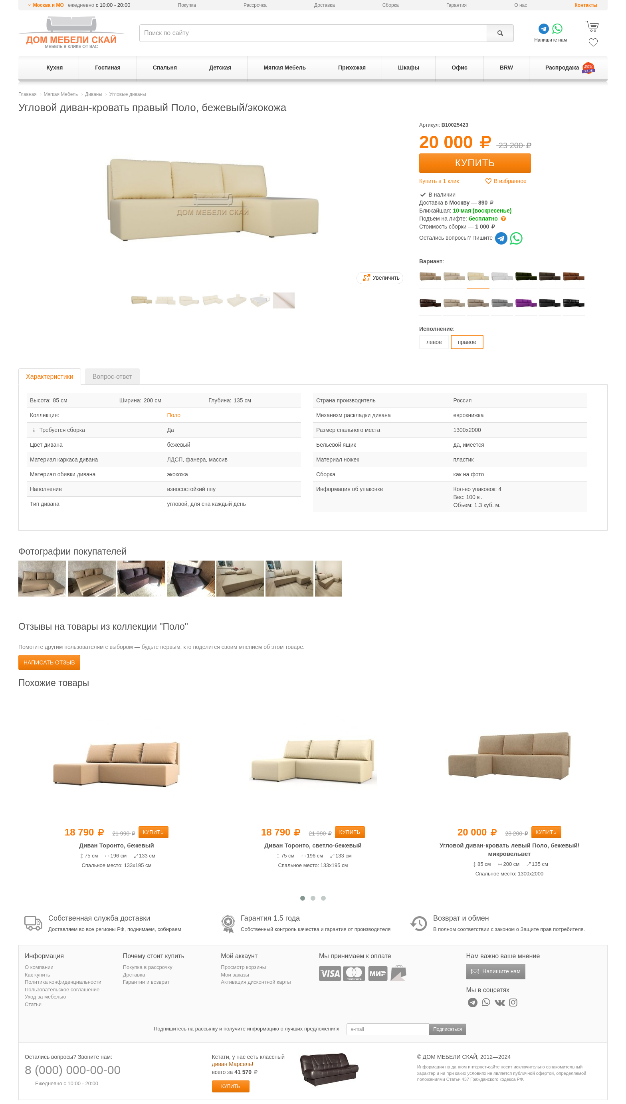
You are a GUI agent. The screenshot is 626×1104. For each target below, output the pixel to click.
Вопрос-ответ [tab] (112, 376)
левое (434, 342)
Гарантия (456, 5)
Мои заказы (235, 975)
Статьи (33, 1004)
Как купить (37, 975)
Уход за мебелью (45, 997)
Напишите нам (495, 971)
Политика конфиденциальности (63, 982)
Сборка (390, 5)
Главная (27, 94)
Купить (475, 162)
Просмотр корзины (243, 967)
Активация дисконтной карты (256, 982)
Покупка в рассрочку (147, 967)
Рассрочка (255, 5)
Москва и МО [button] (48, 5)
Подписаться (447, 1029)
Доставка (324, 5)
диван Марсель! (233, 1064)
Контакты (585, 5)
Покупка (187, 5)
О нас (520, 5)
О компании (39, 967)
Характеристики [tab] (49, 376)
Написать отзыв (49, 662)
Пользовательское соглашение (62, 990)
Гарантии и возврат (146, 982)
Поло (174, 415)
